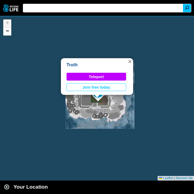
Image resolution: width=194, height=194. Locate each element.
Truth (72, 65)
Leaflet (166, 178)
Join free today (96, 87)
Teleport (96, 77)
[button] (130, 61)
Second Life (11, 8)
